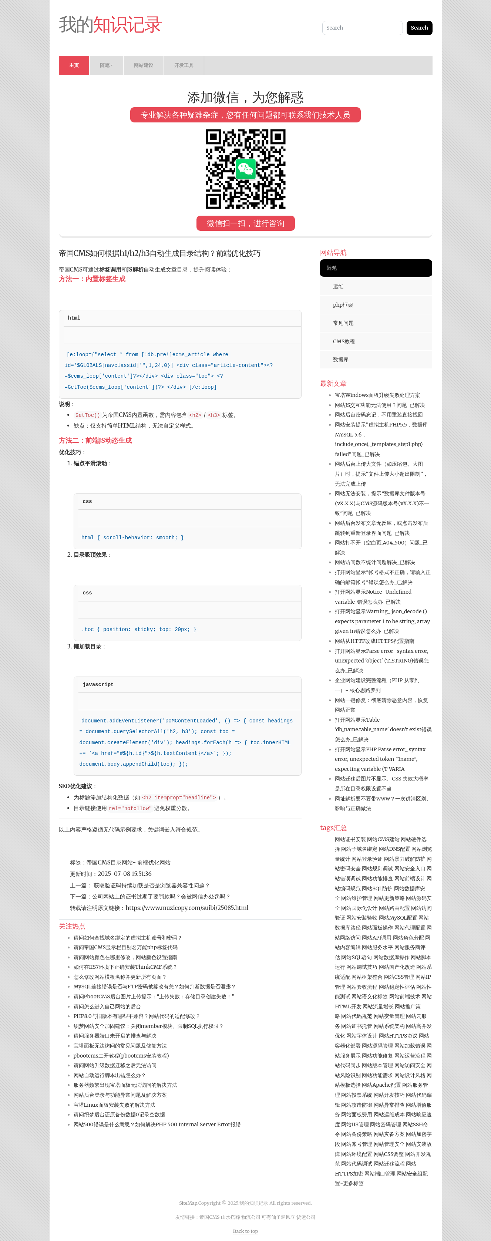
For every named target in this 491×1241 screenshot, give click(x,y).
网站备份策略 (356, 1134)
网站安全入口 (410, 868)
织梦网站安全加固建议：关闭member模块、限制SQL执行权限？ (149, 1026)
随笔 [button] (105, 65)
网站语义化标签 (370, 996)
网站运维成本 (389, 1114)
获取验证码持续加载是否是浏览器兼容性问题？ (151, 885)
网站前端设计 (410, 878)
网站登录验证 (367, 859)
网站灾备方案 (389, 1134)
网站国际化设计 (359, 908)
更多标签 (353, 1183)
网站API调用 (376, 937)
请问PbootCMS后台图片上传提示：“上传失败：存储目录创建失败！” (154, 996)
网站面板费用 (356, 1114)
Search (419, 27)
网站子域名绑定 (359, 849)
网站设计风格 (410, 1075)
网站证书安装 (350, 839)
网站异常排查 (389, 1105)
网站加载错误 (410, 1045)
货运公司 (306, 1217)
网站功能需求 (377, 1075)
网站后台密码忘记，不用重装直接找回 (379, 414)
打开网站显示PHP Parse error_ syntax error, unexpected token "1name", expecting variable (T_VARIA (380, 759)
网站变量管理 (389, 1016)
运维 (338, 286)
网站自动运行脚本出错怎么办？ (110, 1075)
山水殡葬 (230, 1217)
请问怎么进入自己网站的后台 (107, 1006)
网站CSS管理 (399, 977)
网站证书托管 (356, 1026)
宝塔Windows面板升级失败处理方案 (377, 395)
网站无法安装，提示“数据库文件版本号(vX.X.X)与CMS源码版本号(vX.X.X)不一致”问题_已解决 (382, 503)
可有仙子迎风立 (278, 1217)
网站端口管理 (380, 1173)
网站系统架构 (389, 1026)
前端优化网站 (153, 862)
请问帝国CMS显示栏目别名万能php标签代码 (126, 947)
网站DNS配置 (394, 849)
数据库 (341, 359)
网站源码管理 (377, 1045)
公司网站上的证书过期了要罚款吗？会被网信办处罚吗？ (161, 896)
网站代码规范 (356, 1016)
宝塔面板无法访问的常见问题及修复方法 (120, 1045)
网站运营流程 (410, 1055)
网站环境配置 (356, 1154)
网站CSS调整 (389, 1154)
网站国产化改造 (397, 967)
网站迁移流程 (389, 1163)
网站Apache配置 (381, 1085)
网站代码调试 (356, 1163)
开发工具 (184, 65)
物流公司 (250, 1217)
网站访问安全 (410, 1065)
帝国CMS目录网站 (109, 862)
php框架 (343, 304)
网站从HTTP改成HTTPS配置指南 (374, 641)
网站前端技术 (404, 996)
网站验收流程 (361, 987)
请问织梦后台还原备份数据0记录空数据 (119, 1114)
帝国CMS (209, 1217)
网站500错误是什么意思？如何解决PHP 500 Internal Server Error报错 (157, 1124)
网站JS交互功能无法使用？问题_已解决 (380, 405)
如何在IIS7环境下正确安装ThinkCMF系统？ (126, 967)
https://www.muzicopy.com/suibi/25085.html (186, 907)
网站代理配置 (410, 927)
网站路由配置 (394, 908)
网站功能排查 (377, 878)
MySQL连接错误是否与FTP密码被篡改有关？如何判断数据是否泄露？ (155, 986)
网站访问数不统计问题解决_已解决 (375, 562)
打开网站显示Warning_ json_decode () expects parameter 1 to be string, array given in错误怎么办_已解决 (382, 621)
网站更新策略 (389, 898)
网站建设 (143, 65)
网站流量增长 (378, 1006)
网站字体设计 (361, 1035)
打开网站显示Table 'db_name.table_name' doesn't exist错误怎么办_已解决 (383, 729)
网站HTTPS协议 (398, 1035)
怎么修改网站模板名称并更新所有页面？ (120, 977)
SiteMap (188, 1203)
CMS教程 (344, 341)
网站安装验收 (361, 917)
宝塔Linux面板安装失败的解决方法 (114, 1105)
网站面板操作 (377, 927)
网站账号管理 (356, 1144)
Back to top (245, 1231)
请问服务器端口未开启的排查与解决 (115, 1035)
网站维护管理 (356, 898)
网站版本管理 (377, 1065)
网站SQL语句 (356, 957)
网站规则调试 (377, 868)
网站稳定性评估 (397, 987)
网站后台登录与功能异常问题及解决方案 (120, 1095)
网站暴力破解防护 (405, 859)
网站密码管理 (385, 1124)
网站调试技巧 (361, 967)
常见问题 (343, 323)
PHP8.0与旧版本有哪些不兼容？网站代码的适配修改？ (137, 1016)
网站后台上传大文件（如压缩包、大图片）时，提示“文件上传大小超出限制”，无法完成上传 (381, 474)
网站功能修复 (377, 1055)
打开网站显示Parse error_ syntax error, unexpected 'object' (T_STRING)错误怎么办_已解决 (382, 661)
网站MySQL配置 (398, 917)
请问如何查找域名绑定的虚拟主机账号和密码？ (128, 937)
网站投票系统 (356, 1095)
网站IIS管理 (355, 1124)
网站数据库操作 (391, 957)
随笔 (332, 267)
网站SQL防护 (377, 888)
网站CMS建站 (383, 839)
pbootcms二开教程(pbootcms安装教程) (121, 1055)
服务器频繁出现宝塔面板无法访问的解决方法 (125, 1085)
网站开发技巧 (389, 1095)
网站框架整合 (367, 977)
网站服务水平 (377, 947)
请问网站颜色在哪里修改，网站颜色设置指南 (125, 957)
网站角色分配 (408, 937)
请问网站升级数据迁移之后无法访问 (115, 1065)
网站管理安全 (389, 1144)
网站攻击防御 (356, 1105)
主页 (74, 65)
